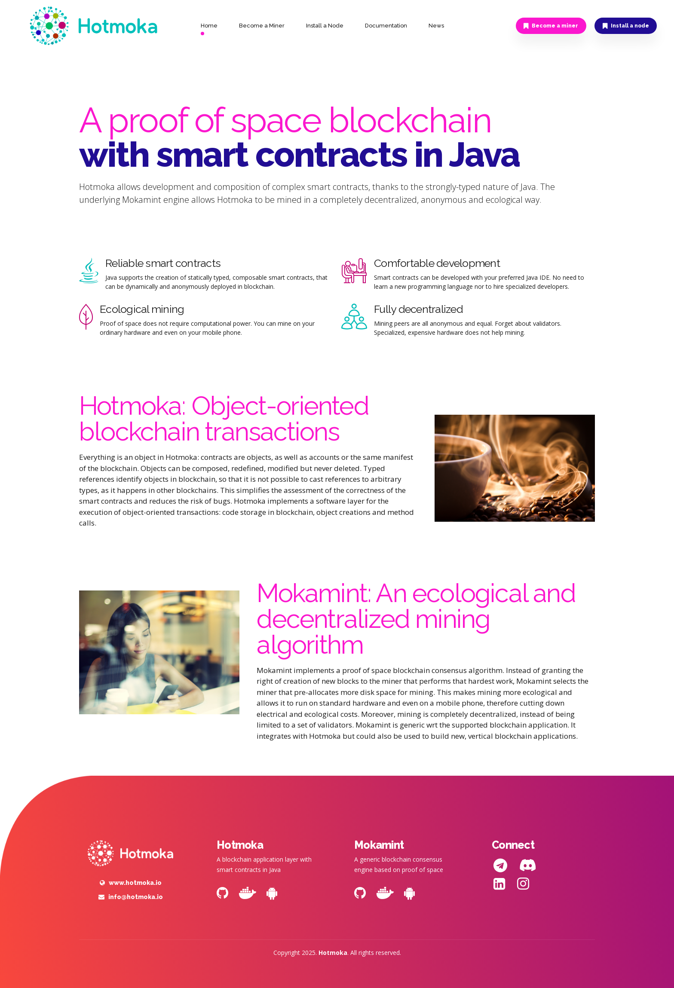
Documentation (386, 25)
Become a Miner (262, 25)
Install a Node (324, 25)
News (436, 25)
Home (209, 25)
